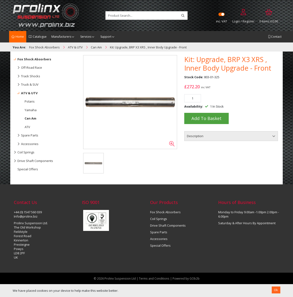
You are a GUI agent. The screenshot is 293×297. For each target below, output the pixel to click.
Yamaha (31, 110)
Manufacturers (61, 37)
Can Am (30, 118)
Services (85, 37)
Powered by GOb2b (186, 278)
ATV (27, 127)
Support (105, 37)
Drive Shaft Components (33, 161)
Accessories (26, 144)
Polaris (30, 101)
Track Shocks (27, 76)
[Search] (183, 15)
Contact (275, 37)
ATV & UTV (26, 93)
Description (195, 136)
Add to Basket (206, 118)
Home (17, 37)
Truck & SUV (26, 84)
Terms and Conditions (154, 278)
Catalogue (38, 37)
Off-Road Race (28, 67)
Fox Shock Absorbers (32, 59)
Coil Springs (24, 152)
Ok (276, 290)
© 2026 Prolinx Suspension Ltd (115, 278)
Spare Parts (26, 135)
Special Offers (27, 169)
